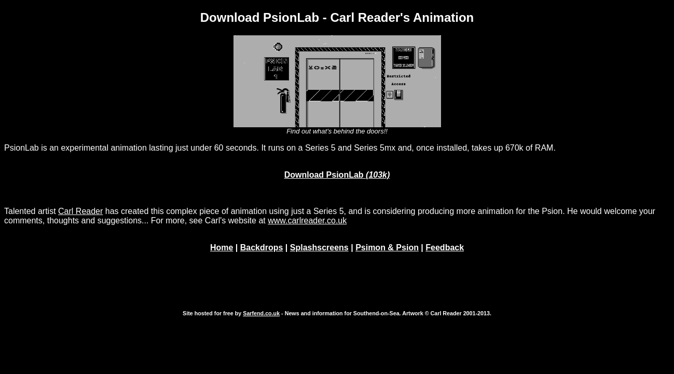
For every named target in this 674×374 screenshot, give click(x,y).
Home (221, 247)
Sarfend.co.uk (261, 313)
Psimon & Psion (387, 247)
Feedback (444, 247)
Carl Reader (80, 211)
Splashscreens (319, 247)
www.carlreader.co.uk (307, 220)
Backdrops (261, 247)
